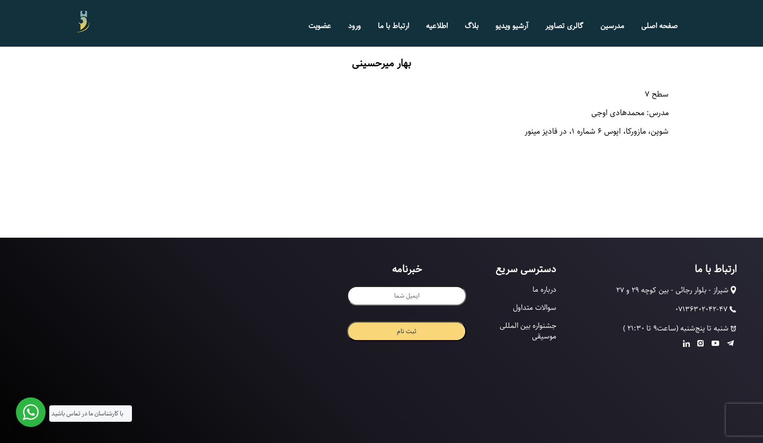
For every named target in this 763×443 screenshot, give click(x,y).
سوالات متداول (534, 307)
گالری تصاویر (564, 26)
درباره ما (544, 289)
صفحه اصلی (659, 26)
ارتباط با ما (393, 26)
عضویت (319, 26)
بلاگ (471, 26)
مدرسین (612, 26)
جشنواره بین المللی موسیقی (528, 331)
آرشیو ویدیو (511, 26)
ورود (354, 26)
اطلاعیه (437, 26)
